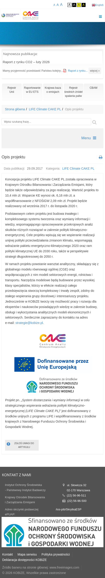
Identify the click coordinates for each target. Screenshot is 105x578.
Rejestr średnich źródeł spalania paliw (73, 91)
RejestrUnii (11, 89)
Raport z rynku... (78, 70)
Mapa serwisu (27, 554)
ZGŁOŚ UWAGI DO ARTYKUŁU (20, 444)
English (99, 5)
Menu (88, 138)
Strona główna (15, 109)
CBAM (93, 87)
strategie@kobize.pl (29, 323)
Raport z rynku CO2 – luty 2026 (26, 62)
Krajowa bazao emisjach (53, 89)
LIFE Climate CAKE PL (45, 109)
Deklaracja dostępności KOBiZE (24, 560)
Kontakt (7, 554)
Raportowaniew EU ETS (32, 89)
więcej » (95, 70)
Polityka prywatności (56, 554)
